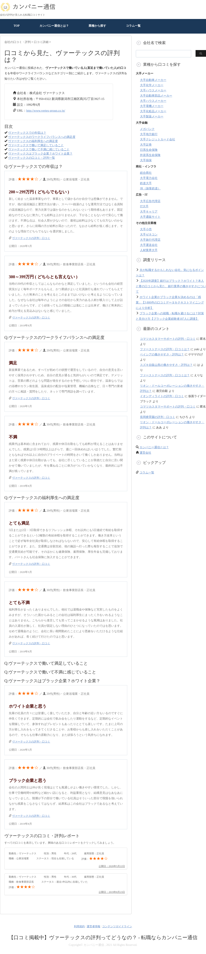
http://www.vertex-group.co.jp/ (45, 110)
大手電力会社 (149, 178)
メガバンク (147, 129)
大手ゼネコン (149, 234)
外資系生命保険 (150, 155)
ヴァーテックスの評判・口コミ (31, 238)
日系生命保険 (149, 149)
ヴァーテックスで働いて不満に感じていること (39, 149)
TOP (17, 25)
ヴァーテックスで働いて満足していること (36, 145)
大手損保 (146, 160)
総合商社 (146, 172)
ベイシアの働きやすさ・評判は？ (162, 354)
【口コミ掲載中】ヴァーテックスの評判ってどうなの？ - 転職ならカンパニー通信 (103, 937)
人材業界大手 (149, 250)
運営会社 (145, 452)
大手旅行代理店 (150, 239)
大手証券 (146, 144)
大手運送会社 (149, 245)
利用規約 (79, 926)
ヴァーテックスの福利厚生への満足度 (33, 141)
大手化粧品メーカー (153, 111)
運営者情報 (93, 926)
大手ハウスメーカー (153, 90)
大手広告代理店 (150, 201)
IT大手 (144, 206)
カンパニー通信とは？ (54, 25)
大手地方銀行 (149, 134)
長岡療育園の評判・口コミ (157, 417)
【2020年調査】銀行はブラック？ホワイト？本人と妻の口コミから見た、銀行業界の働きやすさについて (171, 286)
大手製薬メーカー (151, 116)
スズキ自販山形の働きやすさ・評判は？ (166, 364)
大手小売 (146, 229)
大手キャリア (149, 211)
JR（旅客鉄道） (150, 188)
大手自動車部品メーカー (156, 95)
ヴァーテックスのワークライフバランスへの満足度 (41, 136)
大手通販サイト (150, 216)
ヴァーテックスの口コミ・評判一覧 (31, 157)
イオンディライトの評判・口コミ (162, 396)
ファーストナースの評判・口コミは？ (165, 349)
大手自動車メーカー (153, 80)
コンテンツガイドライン (117, 926)
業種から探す (97, 25)
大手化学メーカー (151, 85)
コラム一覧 (133, 25)
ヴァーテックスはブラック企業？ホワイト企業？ (40, 153)
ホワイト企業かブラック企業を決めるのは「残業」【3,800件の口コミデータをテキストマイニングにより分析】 (170, 303)
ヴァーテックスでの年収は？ (27, 132)
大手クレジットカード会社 (157, 139)
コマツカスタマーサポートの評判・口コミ (168, 338)
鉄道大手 (146, 183)
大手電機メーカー (151, 106)
